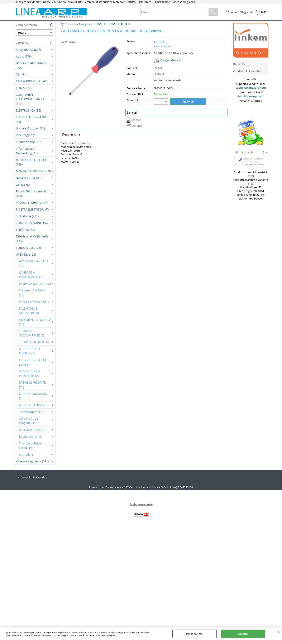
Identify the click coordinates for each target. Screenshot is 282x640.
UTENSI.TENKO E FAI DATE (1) (33, 362)
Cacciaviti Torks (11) (32, 430)
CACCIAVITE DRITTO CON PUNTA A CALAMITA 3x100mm (249, 161)
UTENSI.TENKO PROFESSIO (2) (29, 373)
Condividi (137, 126)
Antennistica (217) (28, 49)
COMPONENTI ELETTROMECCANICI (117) (30, 99)
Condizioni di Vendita (34, 477)
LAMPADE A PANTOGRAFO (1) (31, 274)
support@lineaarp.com (251, 87)
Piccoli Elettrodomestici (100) (32, 193)
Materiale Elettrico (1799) (33, 171)
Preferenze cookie (141, 504)
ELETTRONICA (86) (28, 110)
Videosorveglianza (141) (32, 461)
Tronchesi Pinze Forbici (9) (30, 445)
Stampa (136, 120)
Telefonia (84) (25, 230)
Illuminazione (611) (29, 142)
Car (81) (21, 74)
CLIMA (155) (24, 88)
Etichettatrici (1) (30, 436)
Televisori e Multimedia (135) (32, 238)
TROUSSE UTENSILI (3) (34, 342)
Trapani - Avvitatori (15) (32, 292)
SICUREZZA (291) (27, 216)
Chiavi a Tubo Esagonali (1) (28, 421)
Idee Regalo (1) (26, 135)
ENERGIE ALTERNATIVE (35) (31, 119)
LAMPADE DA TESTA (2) (35, 284)
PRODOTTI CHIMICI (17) (32, 203)
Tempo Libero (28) (28, 248)
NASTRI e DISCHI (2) (29, 178)
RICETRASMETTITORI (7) (32, 209)
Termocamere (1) (31, 412)
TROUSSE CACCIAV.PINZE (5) (31, 333)
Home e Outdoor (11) (30, 128)
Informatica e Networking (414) (27, 151)
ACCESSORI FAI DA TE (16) (34, 263)
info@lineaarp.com (250, 96)
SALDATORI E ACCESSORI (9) (29, 310)
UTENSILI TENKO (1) (32, 405)
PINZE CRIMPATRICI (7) (34, 302)
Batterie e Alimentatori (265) (32, 65)
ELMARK (159, 74)
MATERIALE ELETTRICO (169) (31, 162)
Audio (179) (24, 56)
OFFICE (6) (23, 185)
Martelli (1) (26, 455)
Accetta (243, 634)
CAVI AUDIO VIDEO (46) (31, 81)
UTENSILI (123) (26, 254)
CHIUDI (278, 632)
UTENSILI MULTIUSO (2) (33, 396)
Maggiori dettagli (170, 60)
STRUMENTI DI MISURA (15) (35, 322)
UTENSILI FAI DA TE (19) (32, 384)
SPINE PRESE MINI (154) (32, 223)
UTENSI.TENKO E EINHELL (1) (30, 351)
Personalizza (194, 634)
